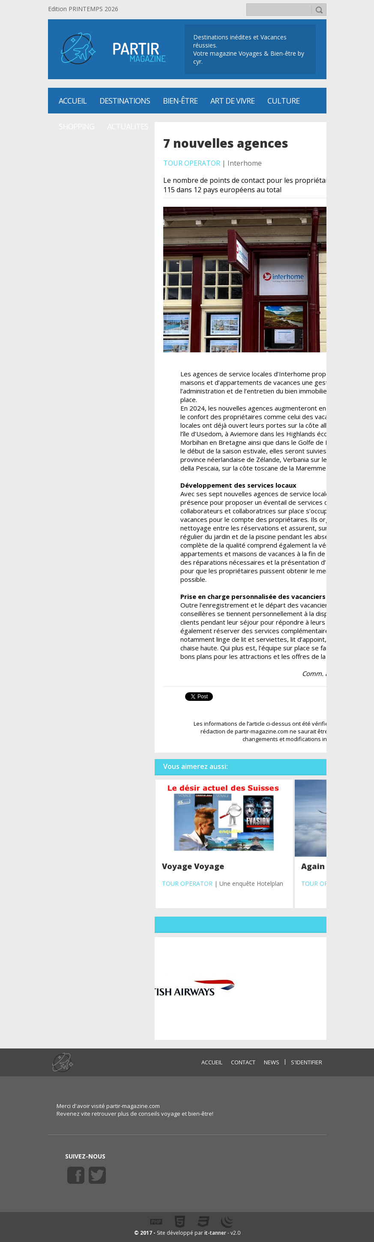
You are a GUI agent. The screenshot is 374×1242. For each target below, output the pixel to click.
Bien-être (180, 100)
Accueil (73, 100)
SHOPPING (76, 126)
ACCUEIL (211, 1062)
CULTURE (283, 100)
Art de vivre (232, 100)
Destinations (124, 100)
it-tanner (215, 1232)
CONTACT (243, 1062)
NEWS (271, 1062)
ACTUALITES (127, 126)
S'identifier (306, 1062)
